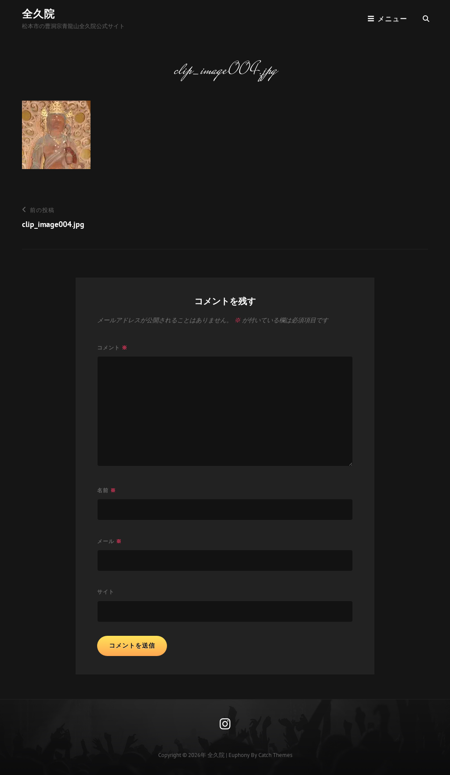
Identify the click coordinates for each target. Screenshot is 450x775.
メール (109, 541)
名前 (106, 490)
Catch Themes (275, 755)
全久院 (38, 14)
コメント (112, 347)
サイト (105, 591)
